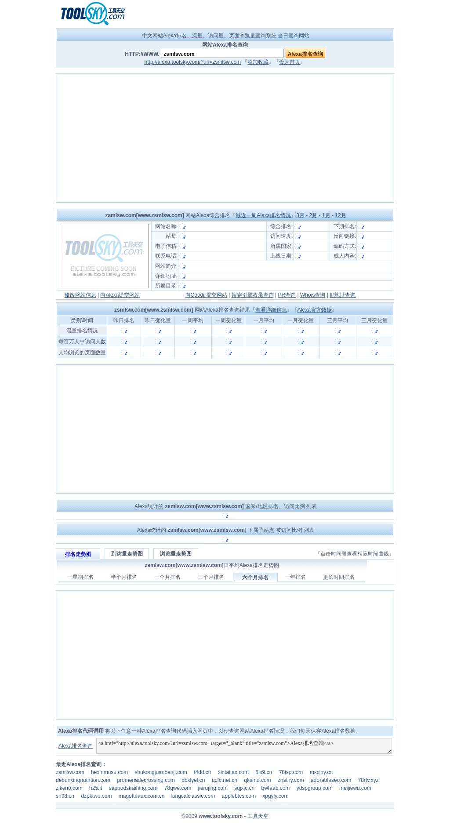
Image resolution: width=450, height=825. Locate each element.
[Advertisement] (225, 138)
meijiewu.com (355, 788)
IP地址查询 (343, 295)
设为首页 (289, 62)
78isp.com (291, 772)
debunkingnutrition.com (83, 780)
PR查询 (287, 295)
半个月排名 (124, 577)
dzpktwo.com (96, 796)
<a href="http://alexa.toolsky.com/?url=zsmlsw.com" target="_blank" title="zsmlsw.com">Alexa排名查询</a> (244, 746)
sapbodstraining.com (133, 788)
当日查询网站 (293, 36)
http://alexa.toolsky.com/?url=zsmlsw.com (193, 62)
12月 (340, 215)
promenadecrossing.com (145, 780)
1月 (326, 215)
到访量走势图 (127, 554)
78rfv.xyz (368, 780)
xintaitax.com (233, 772)
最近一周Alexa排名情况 (263, 215)
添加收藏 (258, 62)
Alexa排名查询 (75, 746)
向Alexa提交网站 (120, 295)
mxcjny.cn (321, 772)
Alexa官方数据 (315, 310)
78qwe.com (177, 788)
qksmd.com (257, 780)
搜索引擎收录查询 (253, 295)
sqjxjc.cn (244, 788)
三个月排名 (211, 577)
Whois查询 (312, 295)
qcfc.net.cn (224, 780)
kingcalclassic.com (193, 796)
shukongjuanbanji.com (160, 772)
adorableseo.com (331, 780)
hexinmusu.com (109, 772)
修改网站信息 (80, 295)
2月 (313, 215)
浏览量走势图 (176, 554)
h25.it (95, 788)
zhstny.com (291, 780)
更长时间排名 (339, 577)
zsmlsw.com (70, 772)
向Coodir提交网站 (206, 295)
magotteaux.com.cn (142, 796)
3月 (300, 215)
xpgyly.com (275, 796)
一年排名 (295, 577)
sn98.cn (65, 796)
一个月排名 (167, 577)
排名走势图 (78, 554)
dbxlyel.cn (193, 780)
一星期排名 (80, 577)
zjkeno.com (69, 788)
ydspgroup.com (315, 788)
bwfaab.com (275, 788)
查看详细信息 (271, 310)
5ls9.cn (263, 772)
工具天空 (258, 816)
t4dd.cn (202, 772)
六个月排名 (255, 577)
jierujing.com (213, 788)
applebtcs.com (239, 796)
